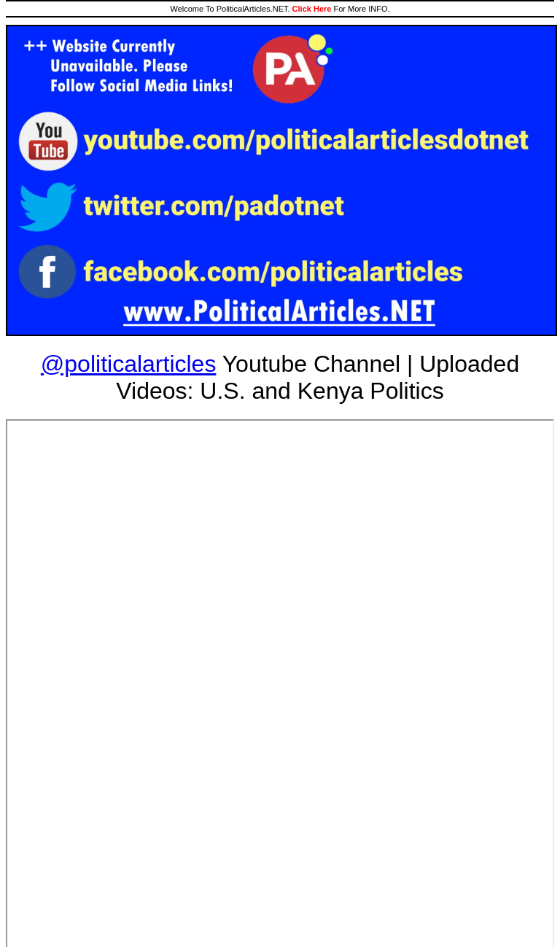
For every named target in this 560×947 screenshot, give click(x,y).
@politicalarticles (129, 364)
